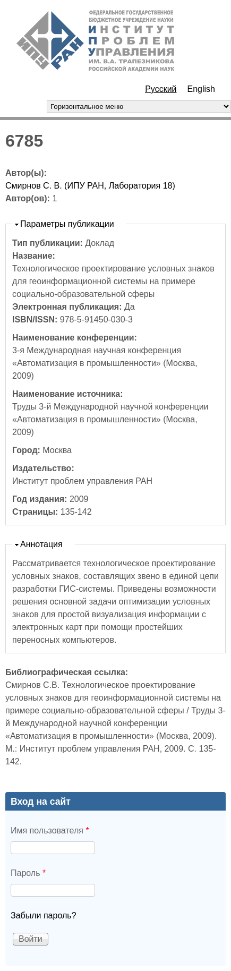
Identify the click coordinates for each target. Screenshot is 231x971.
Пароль (28, 873)
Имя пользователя (50, 830)
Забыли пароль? (43, 915)
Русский (160, 88)
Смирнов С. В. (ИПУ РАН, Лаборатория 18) (90, 185)
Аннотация (41, 544)
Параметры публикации (67, 223)
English (201, 88)
